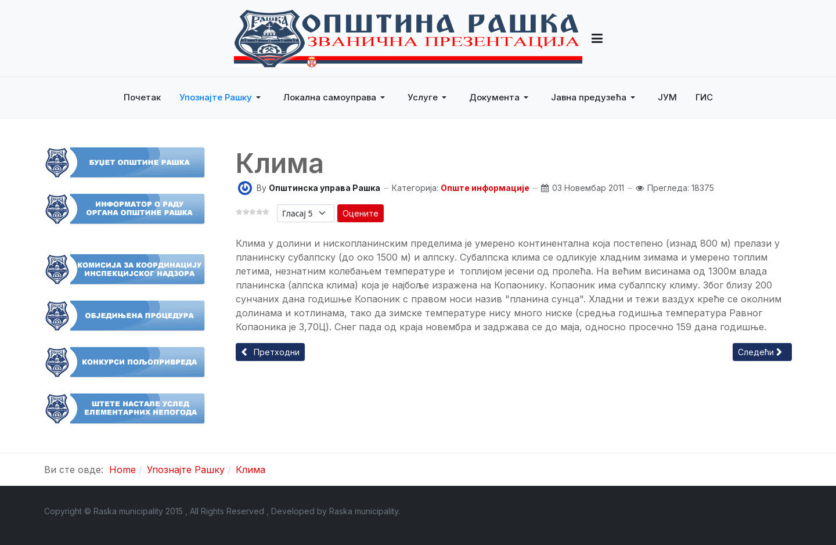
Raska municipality (363, 511)
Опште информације (485, 188)
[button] (597, 38)
